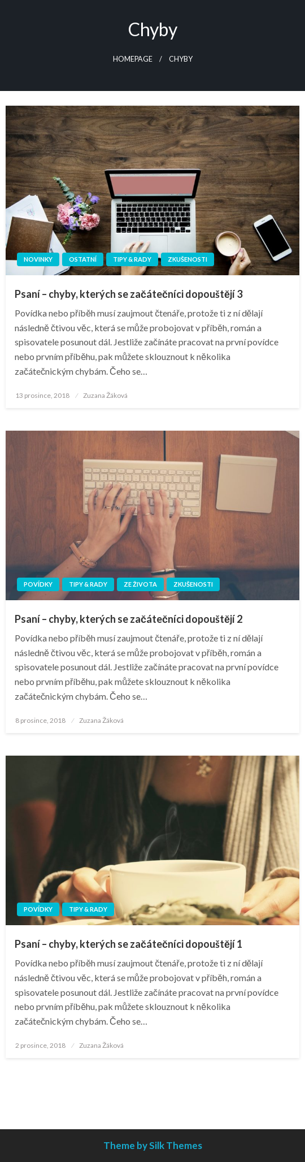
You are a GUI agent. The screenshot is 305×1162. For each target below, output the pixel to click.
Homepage (132, 59)
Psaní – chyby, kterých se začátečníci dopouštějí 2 (128, 619)
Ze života (140, 584)
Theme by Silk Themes (152, 1145)
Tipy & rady (132, 259)
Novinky (38, 259)
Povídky (38, 584)
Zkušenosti (187, 259)
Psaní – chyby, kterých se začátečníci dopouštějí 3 (128, 294)
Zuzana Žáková (105, 395)
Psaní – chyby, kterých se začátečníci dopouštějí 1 (128, 944)
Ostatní (83, 259)
